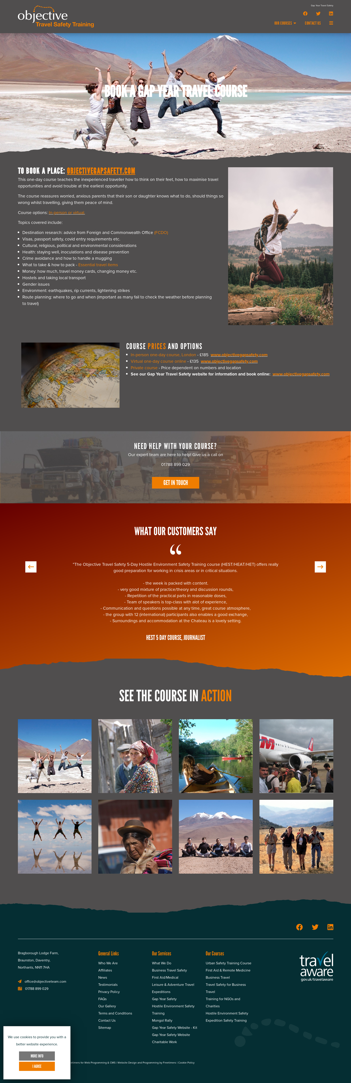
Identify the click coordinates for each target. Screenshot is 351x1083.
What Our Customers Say (175, 531)
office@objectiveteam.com (42, 981)
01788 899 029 (33, 988)
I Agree (36, 1066)
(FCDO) (161, 232)
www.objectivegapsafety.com (239, 355)
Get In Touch (175, 482)
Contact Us (313, 23)
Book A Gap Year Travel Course (175, 91)
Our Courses (285, 23)
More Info (37, 1056)
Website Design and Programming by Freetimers (147, 1063)
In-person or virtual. (67, 212)
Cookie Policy (186, 1063)
